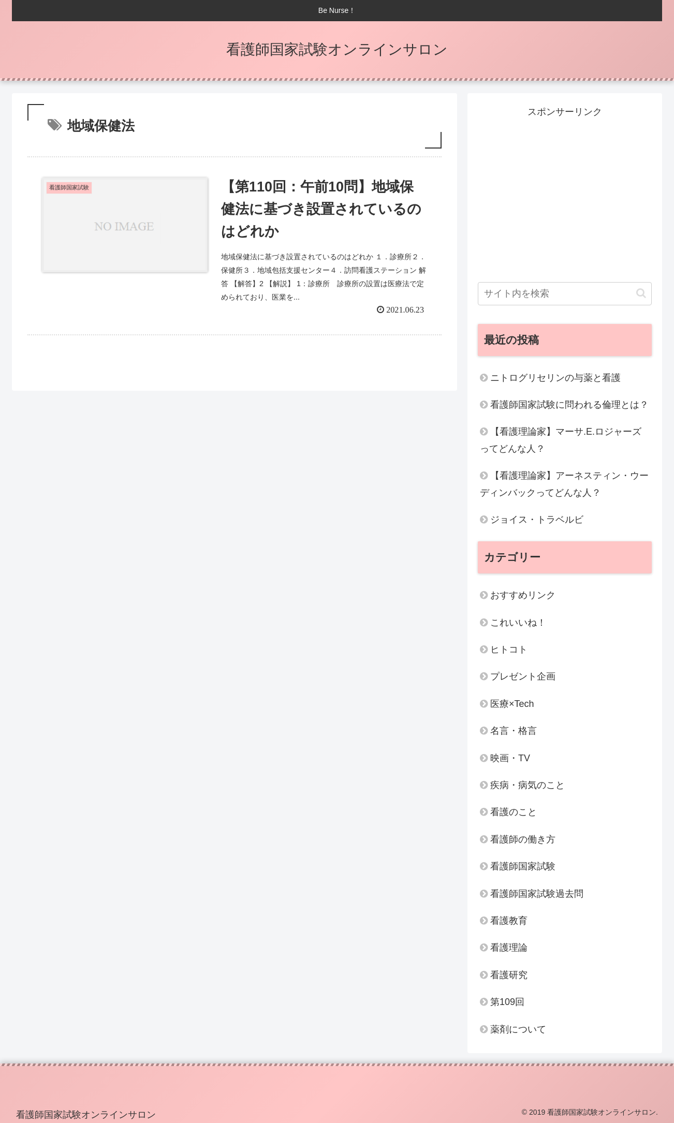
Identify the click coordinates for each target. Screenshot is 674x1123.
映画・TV (510, 758)
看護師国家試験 (522, 866)
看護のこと (513, 812)
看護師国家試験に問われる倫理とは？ (569, 405)
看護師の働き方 (522, 839)
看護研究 (509, 975)
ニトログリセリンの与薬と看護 (555, 378)
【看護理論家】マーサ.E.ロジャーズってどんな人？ (560, 439)
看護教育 (509, 920)
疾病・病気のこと (527, 785)
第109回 (507, 1002)
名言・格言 (513, 731)
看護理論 (509, 947)
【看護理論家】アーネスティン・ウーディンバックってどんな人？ (564, 483)
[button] (641, 293)
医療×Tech (512, 704)
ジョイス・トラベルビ (536, 519)
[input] (565, 293)
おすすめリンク (522, 595)
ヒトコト (509, 649)
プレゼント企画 (522, 676)
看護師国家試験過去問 (536, 894)
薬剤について (518, 1029)
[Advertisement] (565, 192)
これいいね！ (518, 622)
